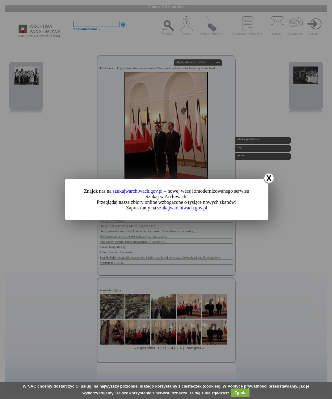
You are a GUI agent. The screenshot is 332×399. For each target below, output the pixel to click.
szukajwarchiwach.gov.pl (138, 191)
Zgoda (240, 392)
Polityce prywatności (247, 386)
